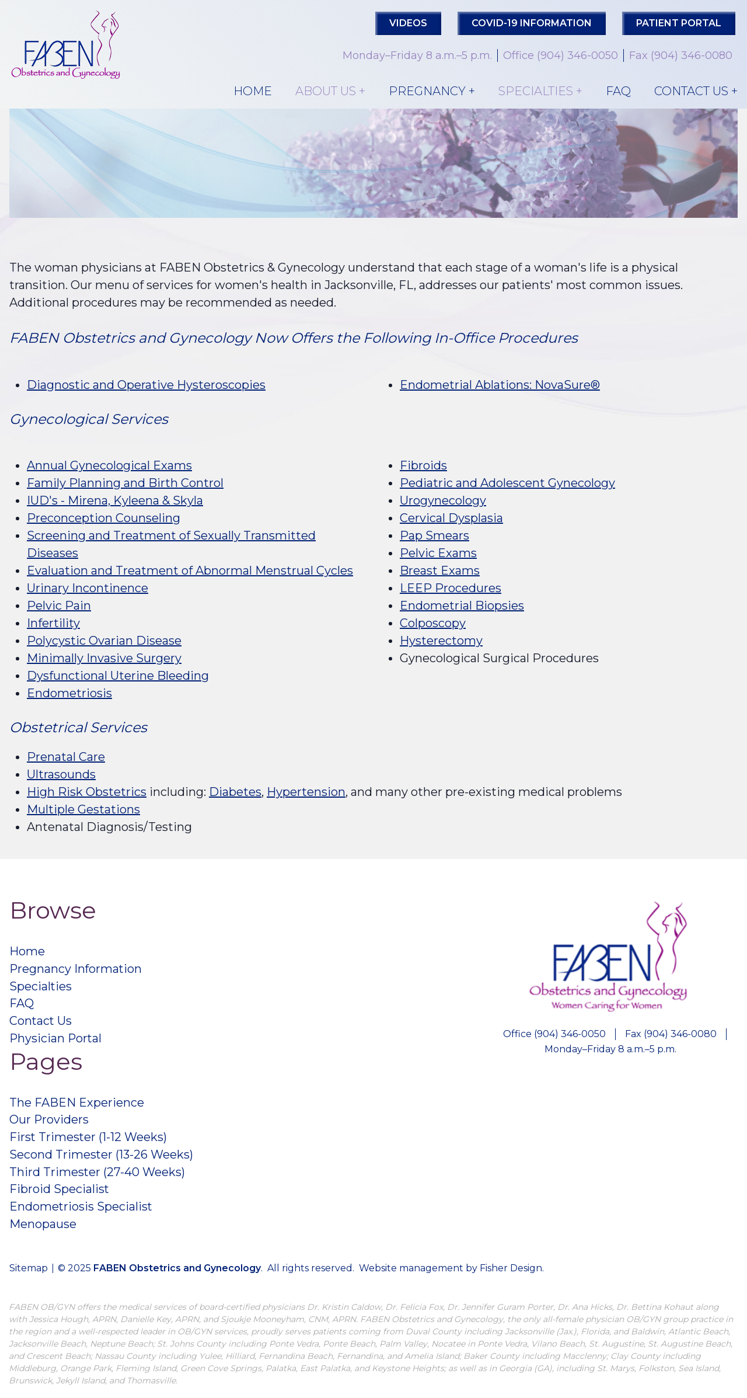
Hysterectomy (441, 641)
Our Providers (49, 1121)
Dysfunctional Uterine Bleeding (118, 676)
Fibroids (423, 465)
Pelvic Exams (438, 553)
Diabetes (235, 792)
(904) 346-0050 (577, 55)
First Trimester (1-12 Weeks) (88, 1139)
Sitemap (28, 1270)
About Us (325, 91)
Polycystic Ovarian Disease (104, 641)
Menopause (42, 1226)
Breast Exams (440, 571)
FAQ (618, 91)
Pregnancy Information (76, 969)
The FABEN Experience (76, 1104)
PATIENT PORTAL (678, 23)
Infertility (53, 623)
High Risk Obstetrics (86, 792)
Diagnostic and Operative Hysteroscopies (146, 385)
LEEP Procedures (450, 588)
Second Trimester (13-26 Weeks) (101, 1156)
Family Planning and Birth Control (125, 483)
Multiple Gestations (83, 809)
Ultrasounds (61, 774)
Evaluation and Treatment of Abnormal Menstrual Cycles (190, 571)
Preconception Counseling (103, 518)
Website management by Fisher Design (450, 1270)
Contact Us (691, 91)
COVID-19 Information (532, 23)
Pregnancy (427, 91)
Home (252, 91)
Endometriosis (69, 693)
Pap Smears (434, 535)
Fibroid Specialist (59, 1191)
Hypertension (306, 792)
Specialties (535, 91)
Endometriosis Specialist (81, 1209)
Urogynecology (443, 500)
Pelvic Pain (59, 606)
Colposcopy (433, 623)
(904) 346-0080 (691, 55)
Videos (408, 23)
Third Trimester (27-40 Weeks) (97, 1174)
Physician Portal (56, 1039)
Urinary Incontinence (87, 588)
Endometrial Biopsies (462, 606)
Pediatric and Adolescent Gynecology (507, 483)
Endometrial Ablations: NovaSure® (500, 385)
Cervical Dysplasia (451, 518)
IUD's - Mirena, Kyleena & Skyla (115, 500)
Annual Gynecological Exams (109, 465)
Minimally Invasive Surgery (104, 658)
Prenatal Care (66, 757)
